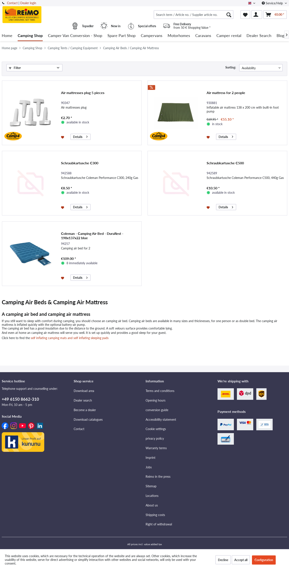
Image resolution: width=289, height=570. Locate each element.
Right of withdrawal (159, 524)
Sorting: (230, 67)
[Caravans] (203, 35)
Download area (84, 391)
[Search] (228, 14)
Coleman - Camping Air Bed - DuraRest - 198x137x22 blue (92, 235)
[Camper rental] (228, 35)
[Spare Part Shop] (121, 35)
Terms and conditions (160, 391)
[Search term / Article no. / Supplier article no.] (193, 14)
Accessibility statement (161, 419)
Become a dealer (85, 410)
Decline (223, 560)
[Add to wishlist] (63, 137)
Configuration (264, 560)
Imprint (150, 457)
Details (80, 136)
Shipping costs (155, 515)
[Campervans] (151, 35)
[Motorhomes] (179, 35)
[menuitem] (193, 14)
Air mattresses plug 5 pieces (82, 93)
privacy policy (155, 438)
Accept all (240, 560)
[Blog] (280, 35)
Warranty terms (156, 448)
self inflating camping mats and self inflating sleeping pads (70, 338)
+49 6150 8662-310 (20, 399)
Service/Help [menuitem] (273, 3)
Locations (152, 496)
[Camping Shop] (30, 35)
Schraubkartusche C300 (79, 163)
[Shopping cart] (275, 14)
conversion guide (157, 410)
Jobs (149, 467)
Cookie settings (156, 429)
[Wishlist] (245, 14)
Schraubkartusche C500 (225, 163)
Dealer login (28, 3)
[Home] (7, 35)
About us (152, 505)
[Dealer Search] (258, 35)
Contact (12, 3)
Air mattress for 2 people (226, 93)
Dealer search (83, 400)
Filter (15, 68)
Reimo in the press (158, 476)
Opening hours (155, 400)
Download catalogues (88, 419)
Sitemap (151, 486)
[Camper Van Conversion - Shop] (75, 35)
